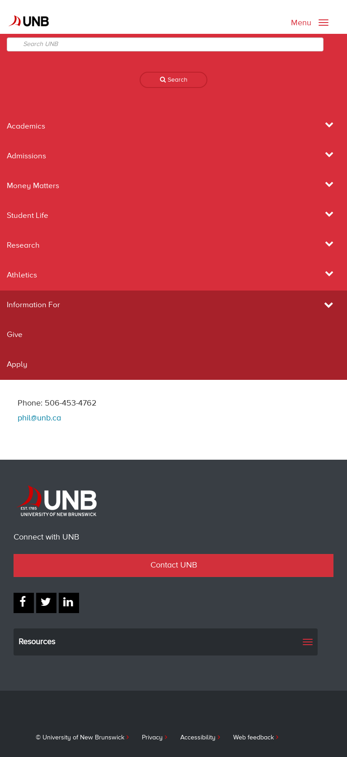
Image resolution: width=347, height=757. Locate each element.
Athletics (22, 275)
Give (15, 335)
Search (174, 79)
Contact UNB (173, 565)
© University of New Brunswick (80, 737)
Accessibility (198, 737)
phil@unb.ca (39, 418)
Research (23, 245)
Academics (26, 126)
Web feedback (253, 737)
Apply (17, 365)
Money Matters (33, 186)
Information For (173, 305)
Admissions (26, 156)
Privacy (152, 737)
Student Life (27, 216)
